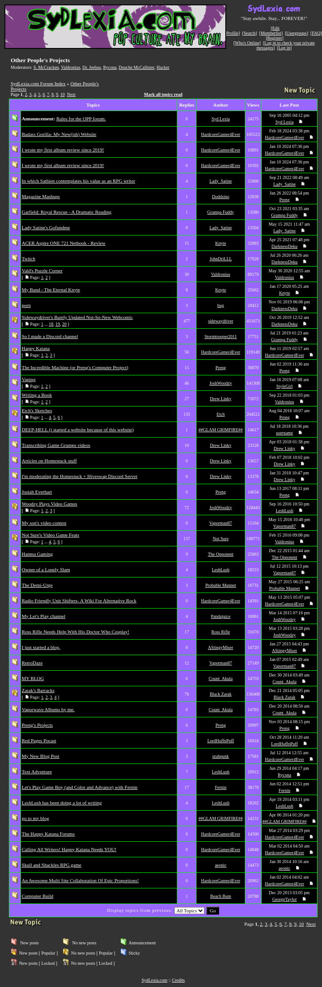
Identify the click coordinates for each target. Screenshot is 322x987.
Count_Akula (221, 678)
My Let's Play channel (43, 616)
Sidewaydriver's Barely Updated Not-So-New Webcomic (77, 317)
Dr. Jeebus (91, 67)
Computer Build (37, 896)
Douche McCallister (136, 67)
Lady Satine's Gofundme (46, 227)
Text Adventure (37, 771)
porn (26, 305)
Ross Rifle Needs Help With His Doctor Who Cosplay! (75, 631)
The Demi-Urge (37, 585)
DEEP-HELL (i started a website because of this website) (78, 429)
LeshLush (284, 510)
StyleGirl (284, 386)
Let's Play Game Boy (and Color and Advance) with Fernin (79, 787)
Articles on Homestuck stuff (49, 460)
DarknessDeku (284, 246)
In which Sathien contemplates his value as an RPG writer (78, 180)
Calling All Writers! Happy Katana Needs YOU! (69, 849)
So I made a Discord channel (50, 336)
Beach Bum (220, 896)
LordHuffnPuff (220, 740)
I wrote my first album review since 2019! (63, 149)
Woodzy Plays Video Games (49, 503)
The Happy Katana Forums (48, 833)
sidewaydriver (220, 320)
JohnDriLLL (220, 258)
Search (249, 33)
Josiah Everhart (37, 491)
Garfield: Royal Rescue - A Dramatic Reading (66, 212)
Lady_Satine (220, 181)
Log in (284, 47)
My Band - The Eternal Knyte (51, 289)
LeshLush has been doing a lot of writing (62, 802)
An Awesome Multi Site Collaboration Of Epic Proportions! (80, 880)
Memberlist (271, 33)
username (284, 432)
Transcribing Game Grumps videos (56, 445)
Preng (284, 199)
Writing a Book (37, 395)
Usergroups (297, 33)
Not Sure (221, 538)
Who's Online (247, 42)
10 (62, 94)
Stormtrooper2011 (220, 336)
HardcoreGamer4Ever (220, 134)
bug (220, 305)
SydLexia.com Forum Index (38, 83)
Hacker (163, 67)
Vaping (28, 379)
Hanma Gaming (37, 554)
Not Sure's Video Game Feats (50, 534)
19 (57, 324)
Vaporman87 (220, 523)
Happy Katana (36, 348)
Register (274, 38)
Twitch (28, 258)
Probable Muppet (220, 585)
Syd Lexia (221, 118)
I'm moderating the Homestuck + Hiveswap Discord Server (79, 476)
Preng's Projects (37, 725)
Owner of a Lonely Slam (46, 569)
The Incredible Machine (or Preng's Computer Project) (75, 367)
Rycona (109, 67)
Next (71, 94)
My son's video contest (44, 522)
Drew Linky (221, 398)
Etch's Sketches (37, 410)
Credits (178, 980)
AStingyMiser (220, 647)
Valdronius (70, 67)
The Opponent (221, 554)
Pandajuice (221, 616)
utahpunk (220, 756)
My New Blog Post (40, 756)
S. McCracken (46, 67)
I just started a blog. (41, 647)
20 (64, 324)
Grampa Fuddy (220, 212)
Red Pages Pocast (39, 740)
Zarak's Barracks (38, 690)
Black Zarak (221, 694)
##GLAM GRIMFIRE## (221, 429)
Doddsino (220, 196)
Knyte (220, 243)
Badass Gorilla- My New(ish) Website (59, 134)
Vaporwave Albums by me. (48, 709)
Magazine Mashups (41, 196)
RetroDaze (32, 662)
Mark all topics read (163, 94)
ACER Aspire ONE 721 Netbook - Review (64, 243)
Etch (220, 414)
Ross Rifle (221, 631)
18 (51, 324)
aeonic (220, 865)
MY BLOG (33, 678)
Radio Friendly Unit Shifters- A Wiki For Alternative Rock (79, 600)
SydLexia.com (154, 980)
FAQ (316, 33)
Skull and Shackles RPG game (51, 865)
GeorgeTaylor (284, 899)
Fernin (220, 787)
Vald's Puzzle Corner (42, 270)
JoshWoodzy (220, 383)
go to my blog (35, 818)
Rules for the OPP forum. (81, 118)
